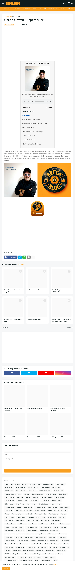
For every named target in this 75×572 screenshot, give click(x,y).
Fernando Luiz (28, 514)
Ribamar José (9, 547)
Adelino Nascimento (21, 484)
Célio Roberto (9, 504)
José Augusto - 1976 (56, 437)
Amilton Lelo (56, 487)
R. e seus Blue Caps (11, 544)
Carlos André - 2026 (33, 437)
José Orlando (22, 524)
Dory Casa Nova (40, 507)
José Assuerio (45, 521)
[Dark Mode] (64, 3)
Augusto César (58, 491)
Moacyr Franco (40, 534)
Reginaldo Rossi (50, 544)
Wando (37, 561)
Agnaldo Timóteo (48, 484)
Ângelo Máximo (20, 491)
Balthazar (26, 494)
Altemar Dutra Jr (33, 487)
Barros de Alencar (51, 494)
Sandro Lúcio (50, 551)
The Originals (38, 554)
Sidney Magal (61, 551)
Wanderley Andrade (11, 561)
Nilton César (19, 537)
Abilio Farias (9, 484)
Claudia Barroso (31, 504)
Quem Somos (16, 9)
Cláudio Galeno (43, 504)
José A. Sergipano (32, 521)
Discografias (26, 9)
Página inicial (8, 16)
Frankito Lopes (53, 514)
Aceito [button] (6, 568)
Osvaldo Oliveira (10, 541)
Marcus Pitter (43, 531)
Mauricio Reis (54, 531)
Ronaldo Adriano (28, 551)
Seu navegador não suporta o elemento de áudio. (37, 101)
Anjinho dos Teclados (44, 491)
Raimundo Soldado (26, 544)
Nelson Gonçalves (59, 534)
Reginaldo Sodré (63, 544)
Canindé (35, 497)
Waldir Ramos (22, 557)
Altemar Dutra (20, 487)
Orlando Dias (62, 537)
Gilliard (31, 517)
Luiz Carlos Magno (45, 527)
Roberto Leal (31, 547)
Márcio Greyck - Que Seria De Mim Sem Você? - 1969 (61, 320)
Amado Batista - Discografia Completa (13, 409)
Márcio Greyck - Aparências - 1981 (13, 320)
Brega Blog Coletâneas (24, 497)
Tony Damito (49, 554)
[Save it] (70, 25)
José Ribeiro (32, 524)
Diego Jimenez (28, 507)
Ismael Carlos (52, 517)
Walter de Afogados (35, 557)
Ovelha (33, 541)
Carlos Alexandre (22, 501)
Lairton (7, 527)
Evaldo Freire (52, 511)
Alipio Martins (60, 484)
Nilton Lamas (29, 537)
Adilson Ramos (35, 484)
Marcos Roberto (32, 531)
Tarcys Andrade (17, 554)
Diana (19, 507)
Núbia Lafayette (41, 537)
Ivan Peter (62, 517)
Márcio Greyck (17, 16)
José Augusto (56, 521)
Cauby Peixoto (56, 501)
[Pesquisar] (72, 3)
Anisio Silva (31, 491)
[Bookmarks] (68, 3)
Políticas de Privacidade (39, 9)
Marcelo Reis (9, 531)
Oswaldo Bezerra (23, 541)
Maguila (63, 527)
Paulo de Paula (43, 541)
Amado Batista (45, 487)
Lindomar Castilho (31, 527)
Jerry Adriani (9, 521)
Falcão (7, 514)
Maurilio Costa (9, 534)
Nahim (50, 534)
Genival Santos (9, 517)
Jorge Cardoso (19, 521)
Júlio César (53, 524)
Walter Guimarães (49, 557)
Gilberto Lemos (21, 517)
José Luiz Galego (10, 524)
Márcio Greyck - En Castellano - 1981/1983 (61, 291)
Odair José (52, 537)
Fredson (63, 514)
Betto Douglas (9, 497)
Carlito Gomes (59, 497)
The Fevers (28, 554)
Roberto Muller (42, 547)
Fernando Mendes (40, 514)
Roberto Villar (64, 547)
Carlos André (34, 501)
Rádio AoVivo (52, 9)
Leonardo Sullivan (17, 527)
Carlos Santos (45, 501)
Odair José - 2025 (9, 437)
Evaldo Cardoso (40, 511)
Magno (56, 527)
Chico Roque (20, 504)
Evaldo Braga (28, 511)
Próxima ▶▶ (48, 107)
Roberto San (53, 547)
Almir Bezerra (9, 487)
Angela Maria (9, 491)
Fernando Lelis (16, 514)
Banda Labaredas (37, 494)
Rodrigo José (17, 551)
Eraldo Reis (18, 511)
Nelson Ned (8, 537)
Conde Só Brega (56, 504)
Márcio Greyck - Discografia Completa (12, 291)
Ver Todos (21, 265)
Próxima (69, 328)
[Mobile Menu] (3, 3)
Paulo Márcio (54, 541)
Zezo (55, 561)
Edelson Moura (52, 507)
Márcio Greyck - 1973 (34, 319)
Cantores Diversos (46, 497)
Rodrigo (7, 551)
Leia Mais (56, 564)
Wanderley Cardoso (26, 561)
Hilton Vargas (40, 517)
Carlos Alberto (9, 501)
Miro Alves (30, 534)
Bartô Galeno (63, 494)
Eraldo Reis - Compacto (34, 408)
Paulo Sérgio (65, 541)
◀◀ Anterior (26, 107)
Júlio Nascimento (64, 524)
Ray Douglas (38, 544)
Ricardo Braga (20, 547)
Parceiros (61, 9)
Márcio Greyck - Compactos (36, 290)
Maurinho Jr (20, 534)
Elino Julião (8, 511)
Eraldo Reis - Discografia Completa (58, 409)
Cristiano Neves (10, 507)
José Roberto (43, 524)
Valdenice (59, 554)
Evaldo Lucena (62, 511)
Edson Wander (64, 507)
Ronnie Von (39, 551)
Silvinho (7, 554)
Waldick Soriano (10, 557)
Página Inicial (6, 9)
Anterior (5, 328)
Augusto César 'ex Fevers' (13, 494)
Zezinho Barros (46, 561)
